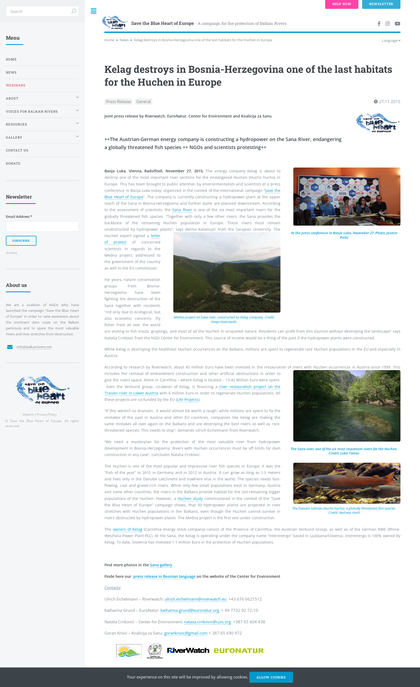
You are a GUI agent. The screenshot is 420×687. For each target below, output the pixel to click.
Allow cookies (271, 677)
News (124, 39)
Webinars (15, 85)
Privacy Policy (47, 414)
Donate (13, 163)
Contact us (17, 150)
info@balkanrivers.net (34, 346)
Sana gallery (161, 564)
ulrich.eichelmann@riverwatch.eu (195, 599)
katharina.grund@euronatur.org (189, 610)
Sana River (182, 209)
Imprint (28, 414)
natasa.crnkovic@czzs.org (207, 621)
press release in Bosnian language (164, 576)
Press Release (118, 101)
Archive (11, 252)
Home (109, 39)
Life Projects (187, 399)
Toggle (94, 11)
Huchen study (190, 498)
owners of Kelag (127, 529)
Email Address (19, 216)
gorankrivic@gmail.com (186, 633)
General (143, 101)
